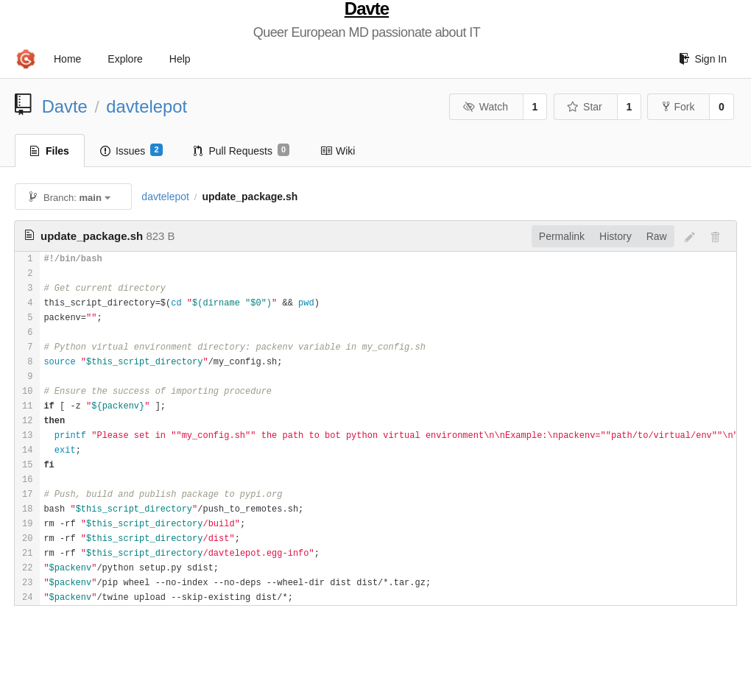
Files (49, 151)
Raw (656, 236)
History (615, 236)
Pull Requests (242, 150)
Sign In (703, 59)
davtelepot (146, 106)
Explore (124, 59)
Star (584, 107)
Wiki (337, 151)
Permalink (562, 236)
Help (180, 59)
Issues (131, 150)
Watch (485, 107)
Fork (678, 107)
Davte (367, 9)
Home (67, 59)
